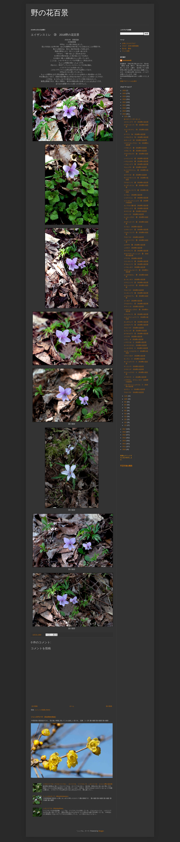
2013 (124, 441)
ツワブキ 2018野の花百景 (133, 258)
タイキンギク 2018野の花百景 (134, 279)
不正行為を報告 (126, 466)
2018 (124, 114)
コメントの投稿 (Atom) (42, 710)
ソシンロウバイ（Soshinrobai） (44, 717)
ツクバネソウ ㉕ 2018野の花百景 (136, 261)
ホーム (72, 706)
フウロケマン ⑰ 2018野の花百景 (136, 304)
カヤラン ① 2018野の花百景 (134, 389)
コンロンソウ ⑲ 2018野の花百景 (136, 293)
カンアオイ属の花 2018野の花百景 (136, 205)
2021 (124, 105)
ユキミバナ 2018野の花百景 (134, 214)
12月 (126, 116)
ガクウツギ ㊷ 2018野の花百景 (135, 175)
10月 (126, 399)
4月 (125, 416)
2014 (124, 438)
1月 (125, 425)
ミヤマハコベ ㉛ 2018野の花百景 (136, 229)
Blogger (101, 831)
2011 (124, 446)
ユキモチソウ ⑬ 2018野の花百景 (136, 325)
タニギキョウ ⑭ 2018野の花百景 (136, 322)
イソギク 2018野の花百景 (133, 301)
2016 (124, 432)
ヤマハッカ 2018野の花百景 (134, 306)
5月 (125, 414)
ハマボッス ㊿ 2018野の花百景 (135, 148)
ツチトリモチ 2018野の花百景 (134, 356)
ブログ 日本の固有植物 (130, 46)
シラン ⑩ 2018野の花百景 (133, 339)
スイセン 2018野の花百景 (133, 195)
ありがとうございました (132, 119)
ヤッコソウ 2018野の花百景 (134, 366)
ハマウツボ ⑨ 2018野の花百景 (135, 342)
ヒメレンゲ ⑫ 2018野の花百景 (135, 331)
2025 (124, 93)
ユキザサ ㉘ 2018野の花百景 (134, 245)
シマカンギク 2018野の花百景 (134, 267)
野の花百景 (49, 13)
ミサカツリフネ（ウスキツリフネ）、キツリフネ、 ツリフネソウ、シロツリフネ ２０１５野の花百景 (77, 784)
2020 (124, 108)
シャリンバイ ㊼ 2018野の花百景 (136, 158)
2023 (124, 99)
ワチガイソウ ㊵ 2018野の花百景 (136, 182)
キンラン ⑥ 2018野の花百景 (134, 359)
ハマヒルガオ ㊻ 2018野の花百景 (136, 161)
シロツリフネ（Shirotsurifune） (53, 808)
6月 (125, 411)
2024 (124, 96)
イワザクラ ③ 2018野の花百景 (135, 377)
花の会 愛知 (126, 48)
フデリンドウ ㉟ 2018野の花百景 (136, 208)
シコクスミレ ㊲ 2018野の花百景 (136, 198)
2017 (124, 429)
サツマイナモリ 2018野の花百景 (135, 345)
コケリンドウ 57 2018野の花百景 (136, 122)
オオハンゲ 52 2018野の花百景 (135, 140)
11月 (126, 396)
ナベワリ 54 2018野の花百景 (134, 134)
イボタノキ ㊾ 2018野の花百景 (135, 151)
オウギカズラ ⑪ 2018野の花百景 (136, 333)
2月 (125, 422)
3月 (125, 419)
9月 (125, 402)
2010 (124, 449)
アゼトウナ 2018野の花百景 (134, 237)
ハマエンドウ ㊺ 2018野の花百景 (136, 164)
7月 (125, 408)
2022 (124, 102)
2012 (124, 444)
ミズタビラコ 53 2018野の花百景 (136, 137)
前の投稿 (109, 706)
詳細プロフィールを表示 (128, 81)
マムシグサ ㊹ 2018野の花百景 (135, 167)
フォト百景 (126, 51)
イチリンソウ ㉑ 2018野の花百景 (136, 282)
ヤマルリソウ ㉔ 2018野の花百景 (136, 264)
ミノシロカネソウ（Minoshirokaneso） (56, 796)
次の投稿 (35, 706)
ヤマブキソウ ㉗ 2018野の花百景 (136, 251)
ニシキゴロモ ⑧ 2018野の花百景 (136, 348)
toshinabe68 (127, 60)
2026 (124, 90)
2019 (124, 111)
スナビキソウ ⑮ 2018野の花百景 (136, 314)
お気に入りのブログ (129, 43)
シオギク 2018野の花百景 (133, 248)
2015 (124, 435)
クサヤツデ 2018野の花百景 (134, 369)
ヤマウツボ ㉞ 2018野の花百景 (135, 211)
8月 (125, 405)
